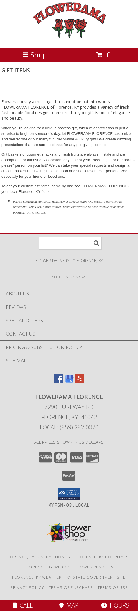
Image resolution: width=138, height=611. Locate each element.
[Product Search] (70, 243)
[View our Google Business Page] (69, 381)
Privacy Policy (27, 587)
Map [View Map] (68, 605)
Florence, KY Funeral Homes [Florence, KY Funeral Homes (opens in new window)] (38, 556)
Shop (34, 54)
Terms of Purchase (71, 587)
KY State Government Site (96, 577)
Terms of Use (113, 587)
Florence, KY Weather (37, 577)
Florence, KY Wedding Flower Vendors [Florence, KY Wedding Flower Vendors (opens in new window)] (69, 567)
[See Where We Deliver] (69, 276)
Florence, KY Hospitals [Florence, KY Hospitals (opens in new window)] (102, 556)
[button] (69, 494)
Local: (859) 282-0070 (69, 427)
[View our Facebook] (58, 381)
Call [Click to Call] (23, 605)
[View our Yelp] (79, 381)
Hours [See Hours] (115, 605)
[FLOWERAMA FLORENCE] (69, 39)
